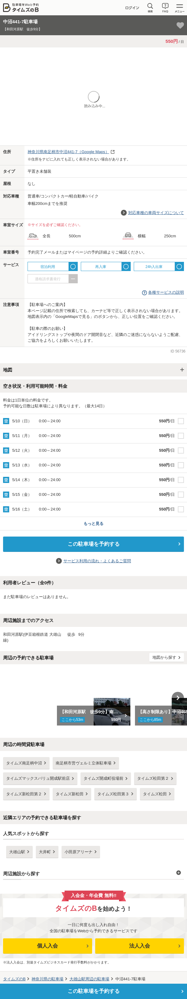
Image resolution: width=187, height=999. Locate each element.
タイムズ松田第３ (113, 794)
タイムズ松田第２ (153, 778)
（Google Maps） (68, 151)
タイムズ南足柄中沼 (24, 763)
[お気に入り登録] (180, 25)
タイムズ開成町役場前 (103, 778)
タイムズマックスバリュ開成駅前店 (38, 778)
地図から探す (164, 657)
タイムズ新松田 (70, 794)
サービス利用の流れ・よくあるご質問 (97, 561)
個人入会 (47, 946)
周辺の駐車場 (89, 979)
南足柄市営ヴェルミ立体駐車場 (83, 763)
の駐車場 (47, 979)
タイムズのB (14, 979)
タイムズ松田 (155, 794)
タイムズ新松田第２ (24, 794)
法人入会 (139, 946)
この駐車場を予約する (94, 544)
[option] (93, 698)
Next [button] (178, 698)
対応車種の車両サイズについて (156, 212)
